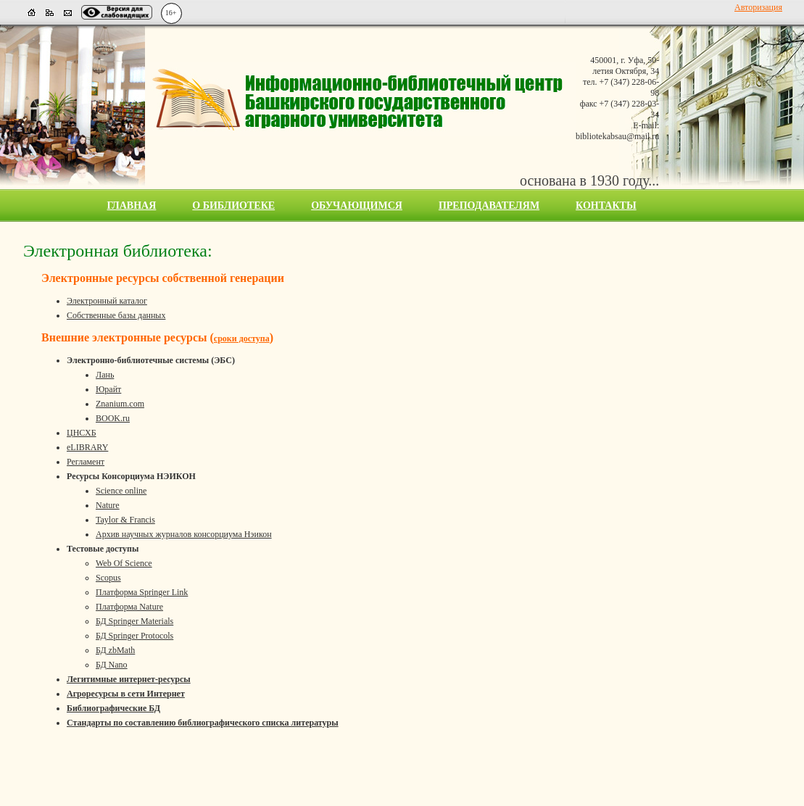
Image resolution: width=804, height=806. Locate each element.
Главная (132, 205)
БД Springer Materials (134, 621)
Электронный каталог (107, 301)
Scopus (108, 578)
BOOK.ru (113, 418)
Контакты (606, 205)
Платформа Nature (129, 607)
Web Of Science (124, 563)
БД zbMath (115, 650)
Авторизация (758, 7)
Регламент (85, 462)
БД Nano (112, 665)
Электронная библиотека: (117, 250)
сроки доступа (242, 338)
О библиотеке (233, 205)
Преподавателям (489, 205)
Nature (108, 505)
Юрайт (108, 389)
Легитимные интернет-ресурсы (129, 679)
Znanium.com (120, 404)
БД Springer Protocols (134, 636)
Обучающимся (356, 205)
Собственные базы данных (116, 315)
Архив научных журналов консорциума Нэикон (184, 534)
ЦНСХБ (81, 433)
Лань (105, 375)
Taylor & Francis (125, 520)
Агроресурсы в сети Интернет (126, 694)
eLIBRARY (87, 447)
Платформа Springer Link (142, 592)
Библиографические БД (113, 708)
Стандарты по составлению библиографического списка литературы (203, 723)
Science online (121, 491)
